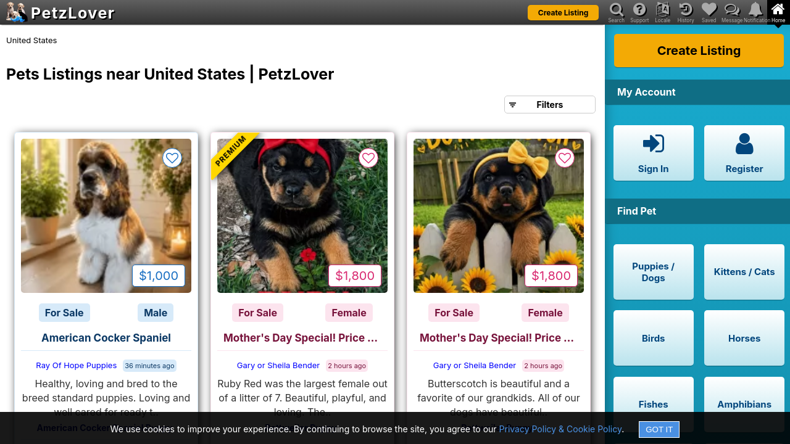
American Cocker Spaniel (106, 338)
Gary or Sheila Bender (278, 365)
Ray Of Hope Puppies (76, 365)
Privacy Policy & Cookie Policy (560, 429)
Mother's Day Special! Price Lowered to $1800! (305, 338)
